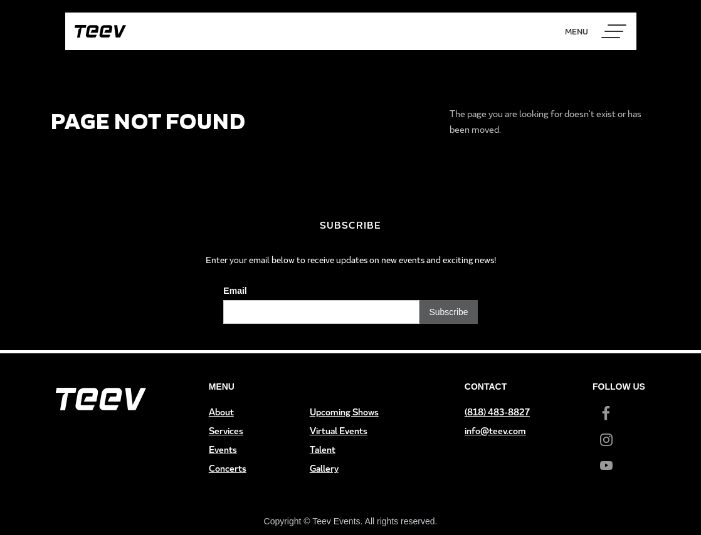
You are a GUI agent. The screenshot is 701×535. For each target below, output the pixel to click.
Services (226, 430)
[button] (613, 31)
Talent (322, 449)
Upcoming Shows (344, 412)
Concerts (227, 468)
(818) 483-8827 (497, 412)
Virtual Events (338, 430)
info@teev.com (495, 430)
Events (223, 449)
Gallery (324, 468)
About (221, 412)
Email (234, 291)
